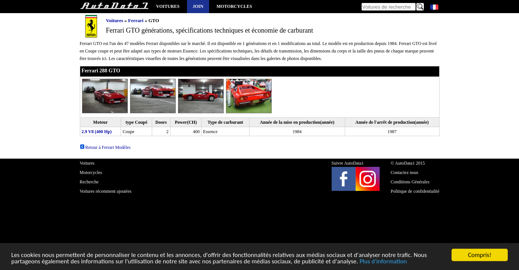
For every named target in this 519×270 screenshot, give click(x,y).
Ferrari (136, 20)
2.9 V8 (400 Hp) (97, 131)
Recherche (89, 181)
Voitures (167, 6)
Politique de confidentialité (415, 191)
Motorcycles (234, 6)
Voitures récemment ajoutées (106, 191)
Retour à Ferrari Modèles (105, 147)
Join (198, 6)
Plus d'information (383, 262)
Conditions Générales (410, 181)
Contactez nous (405, 172)
